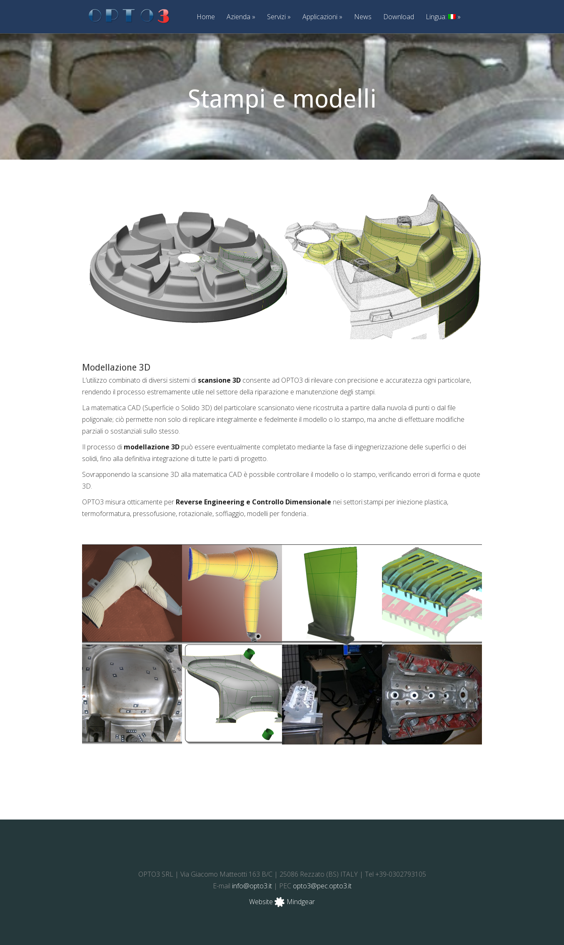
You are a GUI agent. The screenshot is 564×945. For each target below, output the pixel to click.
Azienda (241, 17)
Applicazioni (322, 17)
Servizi (279, 17)
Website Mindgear (282, 901)
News (363, 17)
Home (206, 17)
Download (398, 17)
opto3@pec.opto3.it (322, 885)
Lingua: (443, 17)
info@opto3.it (252, 885)
